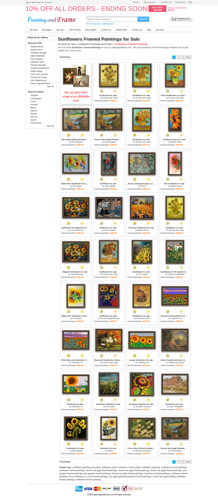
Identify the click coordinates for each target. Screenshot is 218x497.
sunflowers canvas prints (129, 467)
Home (136, 2)
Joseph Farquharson (39, 68)
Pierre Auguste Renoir (40, 83)
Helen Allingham (176, 407)
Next (188, 57)
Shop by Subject (36, 92)
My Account (150, 2)
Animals (34, 104)
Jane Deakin (110, 186)
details (171, 9)
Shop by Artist (35, 43)
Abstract (34, 95)
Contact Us (180, 2)
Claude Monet (36, 46)
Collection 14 (176, 318)
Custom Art (167, 2)
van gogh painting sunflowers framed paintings (130, 476)
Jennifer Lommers (143, 407)
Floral (33, 101)
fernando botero (143, 318)
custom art (62, 50)
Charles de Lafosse (176, 362)
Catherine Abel (37, 62)
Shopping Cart (183, 18)
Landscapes (36, 98)
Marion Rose (176, 142)
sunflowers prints (109, 467)
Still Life (34, 117)
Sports (33, 120)
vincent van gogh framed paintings (101, 470)
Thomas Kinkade (38, 65)
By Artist (33, 30)
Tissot (143, 186)
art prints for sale (67, 44)
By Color (60, 30)
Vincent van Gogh (110, 98)
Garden (33, 114)
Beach (33, 107)
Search (143, 19)
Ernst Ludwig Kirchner (110, 318)
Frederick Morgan (38, 53)
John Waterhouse (38, 80)
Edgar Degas (36, 71)
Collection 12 (77, 407)
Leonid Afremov (77, 230)
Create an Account (43, 2)
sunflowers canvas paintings (174, 467)
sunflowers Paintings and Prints (95, 44)
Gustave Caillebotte (176, 274)
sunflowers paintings (151, 467)
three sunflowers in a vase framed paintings (88, 476)
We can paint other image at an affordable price (76, 96)
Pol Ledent (77, 186)
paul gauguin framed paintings (97, 473)
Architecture (35, 123)
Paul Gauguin (77, 142)
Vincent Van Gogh (143, 98)
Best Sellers (90, 30)
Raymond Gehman (143, 451)
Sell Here (160, 30)
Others (110, 451)
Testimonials (121, 30)
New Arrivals (75, 30)
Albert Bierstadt (37, 56)
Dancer (33, 111)
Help (190, 2)
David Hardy (77, 451)
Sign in (29, 2)
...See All (49, 86)
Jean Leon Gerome (39, 74)
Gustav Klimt (36, 50)
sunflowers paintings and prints (86, 467)
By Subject (47, 30)
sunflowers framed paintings (72, 470)
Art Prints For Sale (51, 19)
